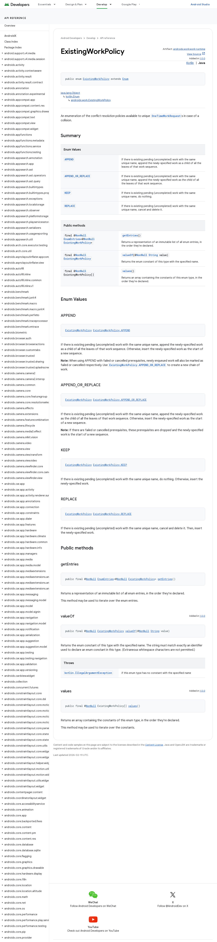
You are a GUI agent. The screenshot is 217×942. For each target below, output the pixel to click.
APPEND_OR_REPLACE (77, 176)
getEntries (130, 235)
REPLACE (70, 206)
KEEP (67, 193)
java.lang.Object (70, 93)
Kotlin (190, 63)
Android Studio (200, 4)
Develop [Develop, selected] (102, 4)
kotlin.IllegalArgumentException (88, 673)
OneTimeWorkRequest (166, 116)
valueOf (127, 255)
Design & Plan (73, 4)
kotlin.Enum (72, 96)
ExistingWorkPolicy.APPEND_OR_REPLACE (137, 365)
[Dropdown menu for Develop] (112, 4)
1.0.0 (202, 58)
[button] (23, 53)
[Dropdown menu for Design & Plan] (87, 4)
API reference (15, 18)
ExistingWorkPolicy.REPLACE (112, 514)
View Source (194, 54)
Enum (125, 79)
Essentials (44, 4)
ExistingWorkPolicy (96, 79)
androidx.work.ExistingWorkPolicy (91, 100)
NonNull (80, 235)
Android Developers (71, 38)
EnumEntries (72, 239)
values (126, 271)
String (153, 255)
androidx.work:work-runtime (189, 49)
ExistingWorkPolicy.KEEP (110, 465)
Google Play (129, 4)
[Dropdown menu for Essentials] (56, 4)
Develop (91, 38)
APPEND (69, 159)
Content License (154, 744)
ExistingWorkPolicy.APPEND (111, 330)
